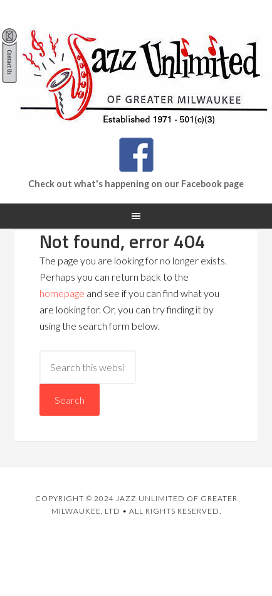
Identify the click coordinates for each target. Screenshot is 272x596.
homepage (62, 293)
